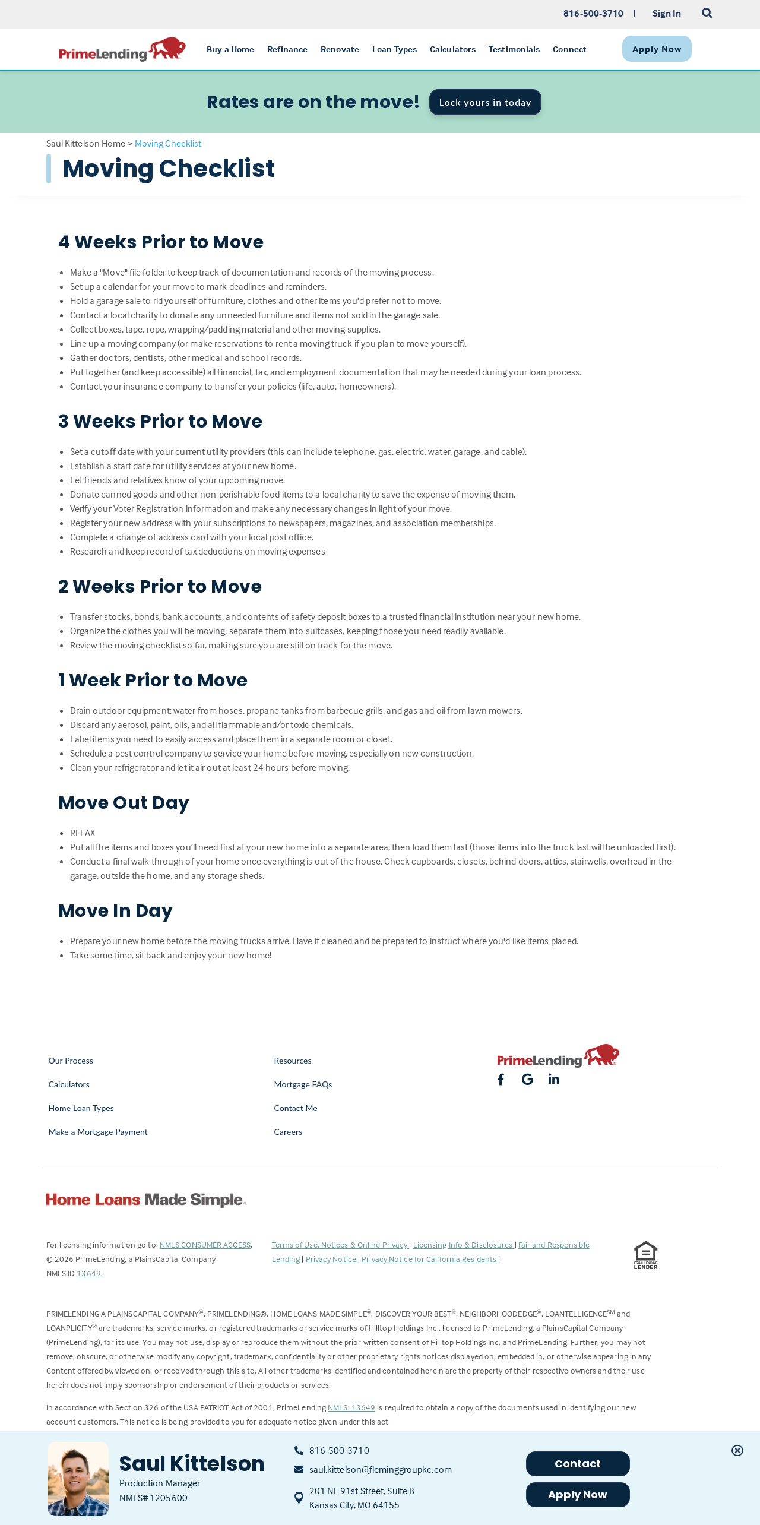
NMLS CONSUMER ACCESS (205, 1244)
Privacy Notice (332, 1259)
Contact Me (296, 1108)
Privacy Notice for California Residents (430, 1259)
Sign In (667, 13)
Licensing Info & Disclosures (464, 1244)
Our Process (71, 1060)
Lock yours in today (485, 101)
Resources (293, 1060)
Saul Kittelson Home (86, 143)
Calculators (69, 1084)
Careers (288, 1132)
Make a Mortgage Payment (98, 1132)
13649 (89, 1273)
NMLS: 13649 (351, 1407)
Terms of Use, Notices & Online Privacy (341, 1244)
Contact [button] (578, 1463)
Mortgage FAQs (303, 1084)
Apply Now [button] (578, 1494)
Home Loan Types (82, 1108)
